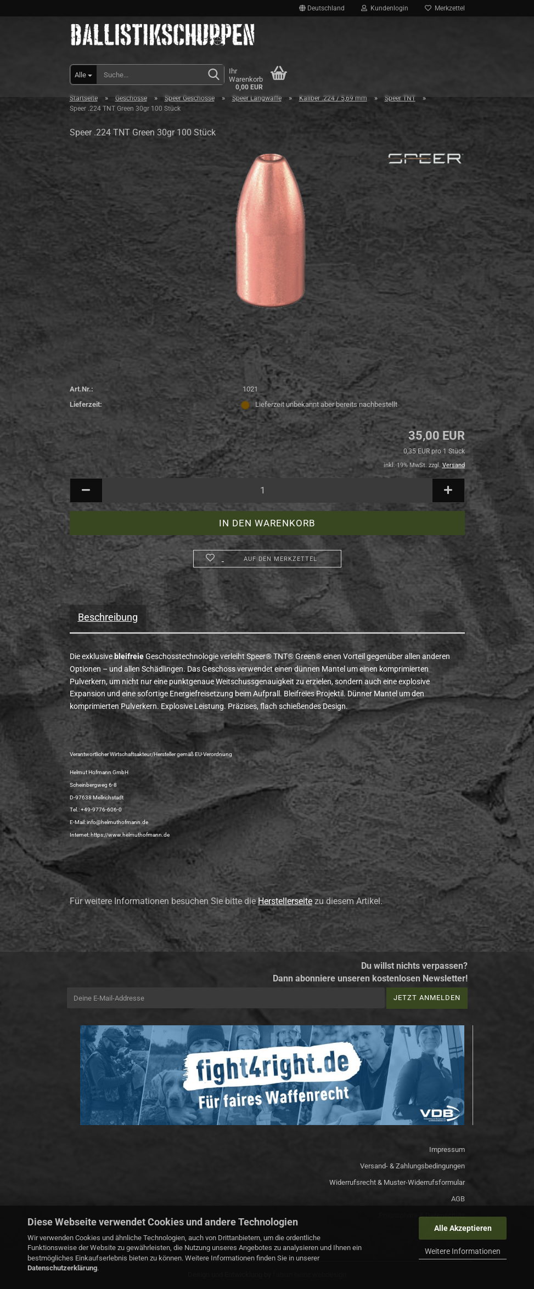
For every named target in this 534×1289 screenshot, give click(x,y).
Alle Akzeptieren (463, 1228)
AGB (458, 1199)
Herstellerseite (285, 901)
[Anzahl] (267, 490)
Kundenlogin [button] (384, 8)
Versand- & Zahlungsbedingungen (412, 1166)
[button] (322, 8)
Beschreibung (108, 617)
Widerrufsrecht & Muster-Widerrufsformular (397, 1182)
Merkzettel (445, 8)
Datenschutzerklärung (62, 1268)
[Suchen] (213, 75)
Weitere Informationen (463, 1251)
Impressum (447, 1149)
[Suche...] (83, 74)
